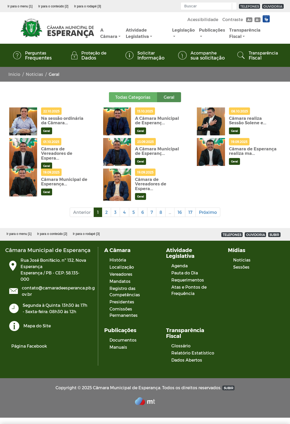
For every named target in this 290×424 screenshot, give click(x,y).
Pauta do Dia (184, 272)
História (117, 259)
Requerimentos (187, 279)
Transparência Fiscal (245, 33)
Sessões (241, 266)
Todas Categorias (133, 97)
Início (14, 74)
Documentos (123, 339)
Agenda (179, 265)
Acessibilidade (202, 19)
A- (257, 20)
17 (190, 212)
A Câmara (108, 33)
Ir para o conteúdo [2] (53, 6)
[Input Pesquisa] (207, 6)
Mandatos (120, 281)
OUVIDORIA (272, 6)
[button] (233, 6)
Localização (121, 266)
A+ (249, 20)
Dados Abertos (186, 359)
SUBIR (274, 234)
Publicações (212, 29)
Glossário (181, 345)
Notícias (34, 74)
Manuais (118, 346)
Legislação (183, 29)
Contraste (232, 19)
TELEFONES (249, 6)
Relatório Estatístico (192, 352)
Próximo (208, 212)
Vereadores (120, 274)
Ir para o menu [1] (20, 6)
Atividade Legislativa (137, 33)
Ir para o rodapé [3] (87, 6)
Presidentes (121, 301)
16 (180, 212)
